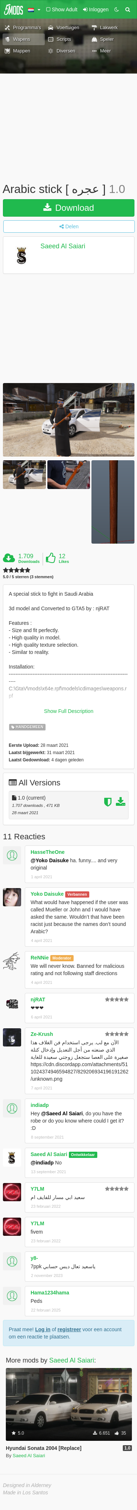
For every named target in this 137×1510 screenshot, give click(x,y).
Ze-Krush (42, 1034)
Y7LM (37, 1189)
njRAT (38, 999)
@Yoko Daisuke (49, 860)
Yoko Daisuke (47, 894)
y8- (34, 1258)
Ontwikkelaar (83, 1154)
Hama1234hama (50, 1293)
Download (68, 208)
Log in (42, 1329)
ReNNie (40, 958)
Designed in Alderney (27, 1485)
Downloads (29, 561)
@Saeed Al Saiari (62, 1113)
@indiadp (42, 1163)
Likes (64, 561)
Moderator (61, 958)
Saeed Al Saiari (62, 246)
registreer (69, 1329)
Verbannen (77, 894)
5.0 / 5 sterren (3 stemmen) (28, 577)
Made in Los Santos (25, 1492)
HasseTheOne (47, 852)
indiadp (40, 1105)
